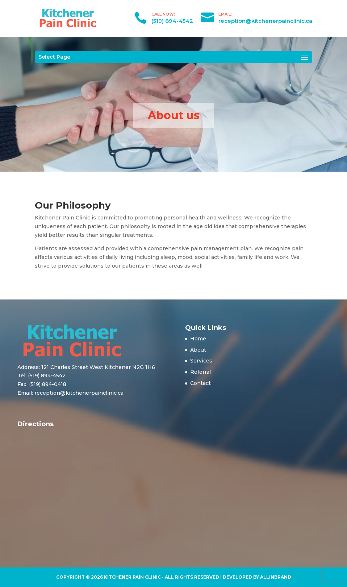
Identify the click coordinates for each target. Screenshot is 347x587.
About (198, 350)
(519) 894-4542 (172, 20)
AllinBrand (275, 577)
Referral (200, 372)
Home (198, 338)
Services (201, 360)
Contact (200, 383)
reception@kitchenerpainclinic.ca (265, 20)
